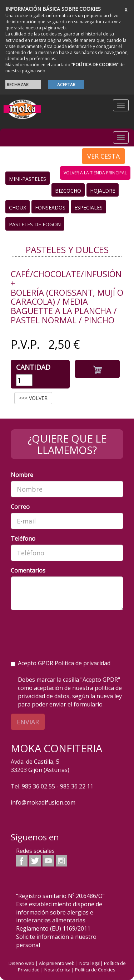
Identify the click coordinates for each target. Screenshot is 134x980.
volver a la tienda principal (95, 173)
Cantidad (33, 367)
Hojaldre (102, 190)
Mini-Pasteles (27, 178)
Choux (17, 207)
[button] (97, 369)
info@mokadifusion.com (43, 802)
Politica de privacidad (82, 663)
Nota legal (89, 963)
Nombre (22, 475)
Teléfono (23, 538)
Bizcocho (68, 190)
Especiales (88, 207)
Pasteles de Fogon (35, 224)
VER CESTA (103, 156)
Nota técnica (57, 969)
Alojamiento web (57, 963)
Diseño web (21, 963)
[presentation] (65, 629)
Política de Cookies (95, 969)
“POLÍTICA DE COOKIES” (94, 65)
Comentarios (28, 570)
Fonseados (50, 207)
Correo (20, 507)
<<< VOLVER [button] (33, 398)
